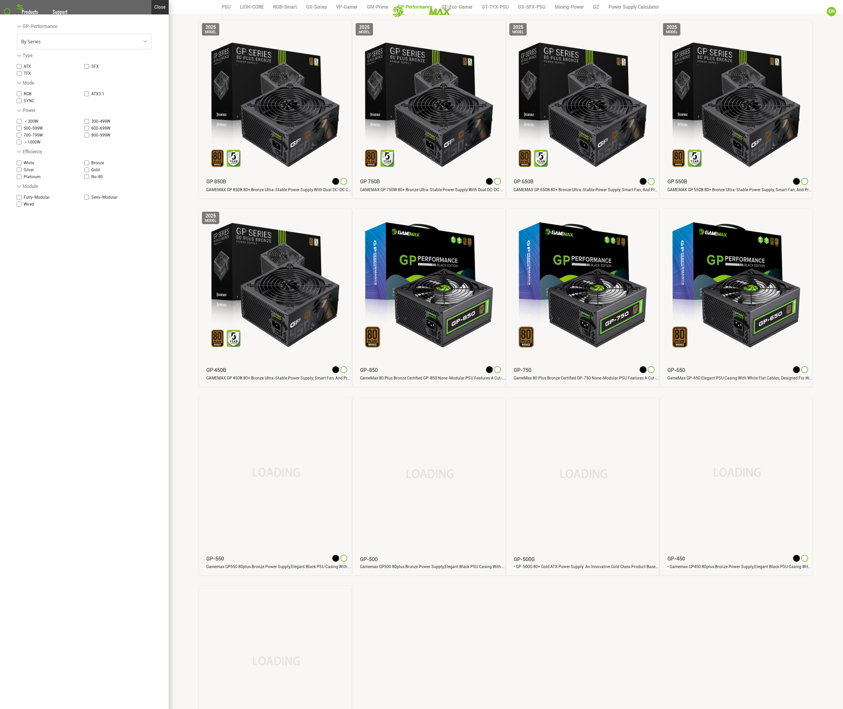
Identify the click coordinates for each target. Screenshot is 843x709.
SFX (95, 286)
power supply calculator (633, 226)
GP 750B (370, 401)
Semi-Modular (104, 416)
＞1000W (32, 361)
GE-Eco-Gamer (457, 226)
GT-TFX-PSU (495, 226)
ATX (27, 286)
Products (30, 11)
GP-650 (676, 590)
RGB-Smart (285, 226)
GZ (596, 226)
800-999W (100, 354)
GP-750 (522, 590)
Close (160, 226)
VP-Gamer (347, 226)
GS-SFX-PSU (531, 226)
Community (807, 11)
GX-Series (316, 226)
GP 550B (677, 401)
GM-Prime (377, 226)
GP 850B (216, 401)
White (29, 382)
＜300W (31, 340)
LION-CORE (252, 226)
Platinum (32, 396)
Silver (29, 389)
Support (60, 11)
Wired (29, 423)
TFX (27, 293)
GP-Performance (415, 226)
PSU (226, 226)
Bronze (97, 382)
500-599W (33, 347)
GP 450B (216, 590)
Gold (95, 389)
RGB (27, 313)
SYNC (29, 320)
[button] (421, 213)
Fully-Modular (37, 416)
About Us (774, 11)
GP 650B (523, 401)
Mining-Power (569, 226)
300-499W (100, 340)
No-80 (97, 396)
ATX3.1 (97, 313)
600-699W (100, 347)
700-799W (33, 354)
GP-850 (369, 590)
